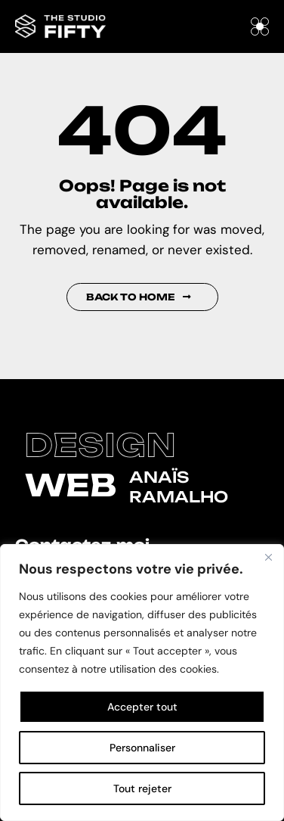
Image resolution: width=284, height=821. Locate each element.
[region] (142, 682)
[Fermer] (268, 557)
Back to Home (138, 297)
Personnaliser (142, 747)
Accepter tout (142, 707)
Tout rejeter (142, 788)
